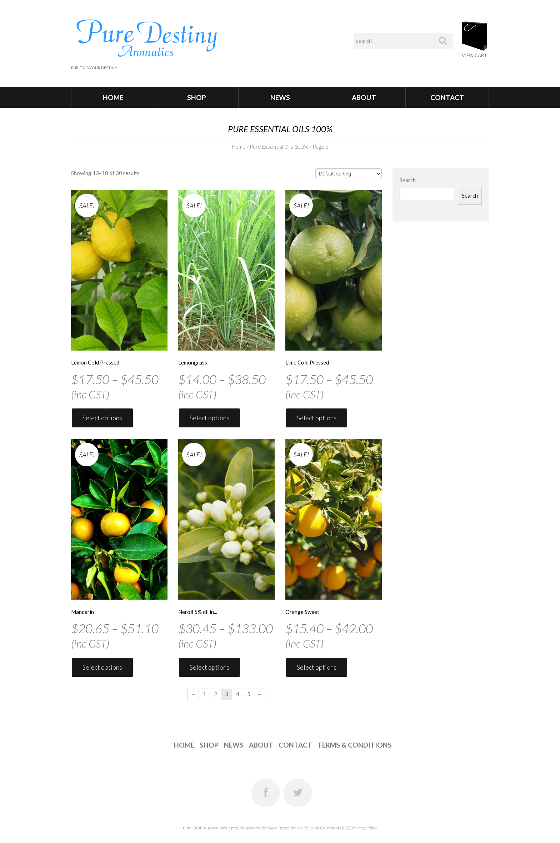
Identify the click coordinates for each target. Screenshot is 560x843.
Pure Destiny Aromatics (205, 827)
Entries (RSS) (300, 827)
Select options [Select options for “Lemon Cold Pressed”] (102, 418)
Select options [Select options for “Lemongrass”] (209, 418)
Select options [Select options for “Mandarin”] (102, 667)
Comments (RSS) (335, 827)
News (280, 97)
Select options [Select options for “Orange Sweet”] (316, 667)
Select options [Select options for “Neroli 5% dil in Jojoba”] (209, 667)
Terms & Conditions (355, 745)
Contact (447, 97)
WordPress (277, 827)
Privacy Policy (364, 827)
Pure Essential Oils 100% (279, 146)
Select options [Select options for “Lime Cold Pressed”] (316, 418)
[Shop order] (348, 173)
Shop (196, 97)
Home (113, 97)
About (364, 97)
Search (408, 180)
